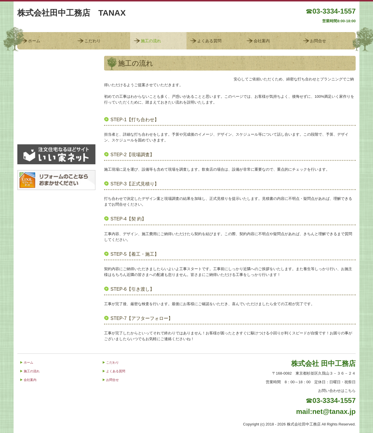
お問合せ (318, 40)
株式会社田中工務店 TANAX (71, 12)
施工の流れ (151, 40)
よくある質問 (209, 40)
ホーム (34, 40)
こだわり (92, 40)
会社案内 (262, 40)
